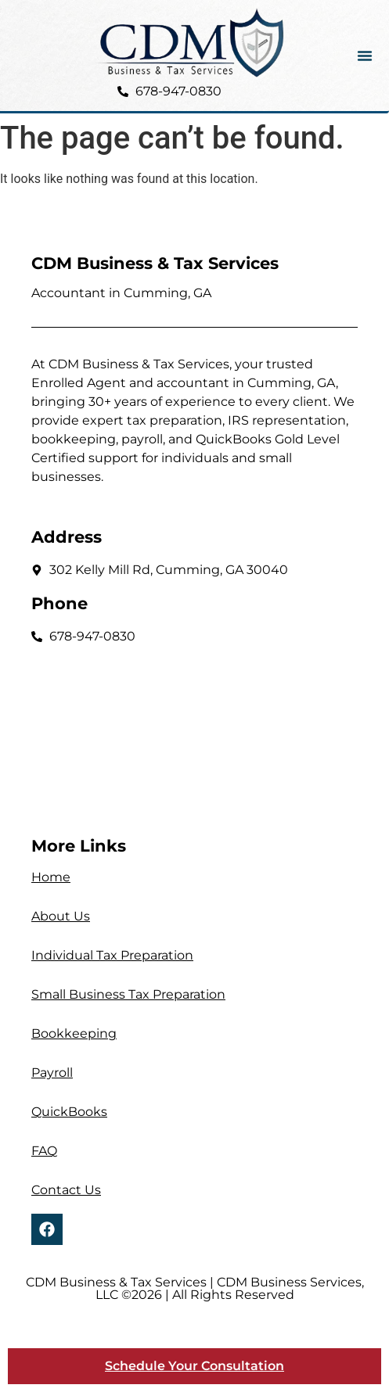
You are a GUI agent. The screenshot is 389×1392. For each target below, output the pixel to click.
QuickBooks (69, 1111)
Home (50, 877)
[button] (364, 55)
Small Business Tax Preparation (128, 994)
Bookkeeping (74, 1033)
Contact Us (66, 1189)
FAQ (44, 1150)
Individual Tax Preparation (112, 955)
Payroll (52, 1072)
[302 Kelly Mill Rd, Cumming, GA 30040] (194, 734)
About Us (60, 916)
